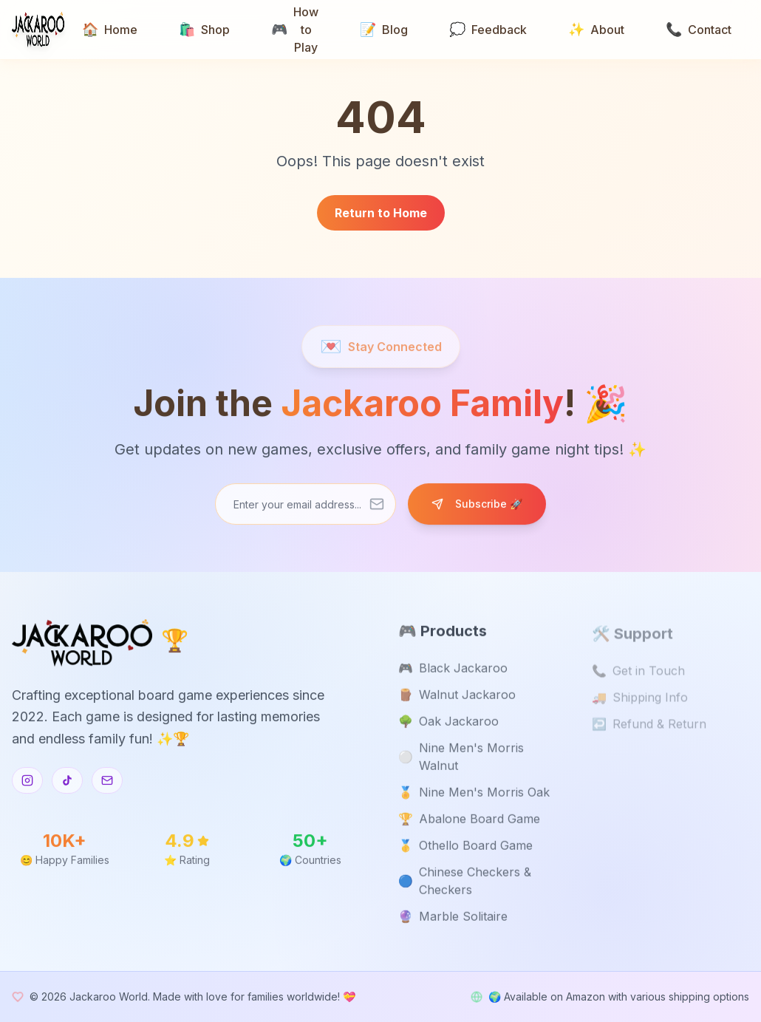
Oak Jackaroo (448, 723)
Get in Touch (638, 674)
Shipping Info (640, 700)
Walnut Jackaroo (457, 697)
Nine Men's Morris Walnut (461, 759)
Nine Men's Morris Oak (474, 794)
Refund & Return (649, 727)
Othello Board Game (465, 847)
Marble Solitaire (453, 918)
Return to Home (381, 212)
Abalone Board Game (469, 821)
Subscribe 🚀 (476, 504)
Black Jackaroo (453, 670)
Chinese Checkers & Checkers (464, 883)
